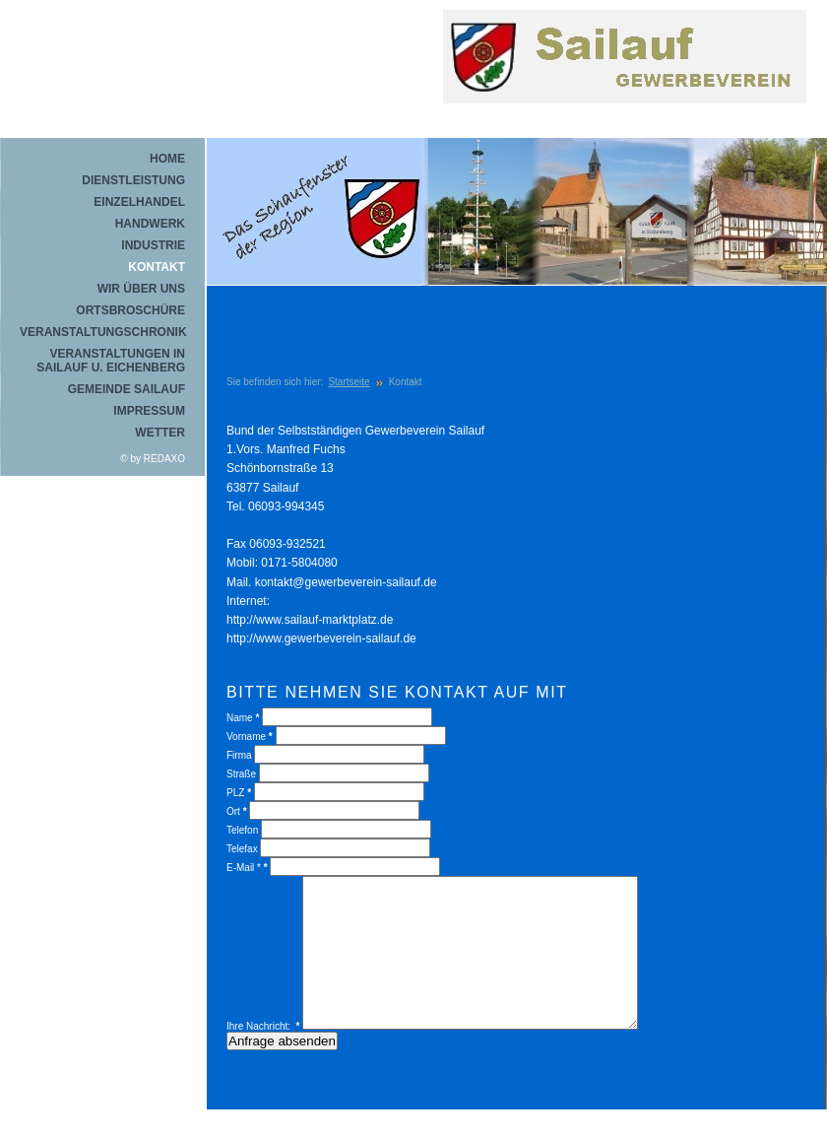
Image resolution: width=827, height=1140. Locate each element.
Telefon (242, 830)
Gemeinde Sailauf (126, 389)
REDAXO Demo (630, 84)
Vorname (249, 736)
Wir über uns (141, 289)
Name (242, 717)
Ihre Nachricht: (263, 1055)
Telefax (242, 848)
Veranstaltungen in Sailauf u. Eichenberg (110, 360)
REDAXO (164, 458)
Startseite (348, 381)
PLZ (238, 792)
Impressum (149, 411)
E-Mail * (247, 867)
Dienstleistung (133, 180)
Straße (241, 774)
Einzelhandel (139, 202)
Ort (236, 811)
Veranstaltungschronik (102, 332)
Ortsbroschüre (130, 310)
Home (167, 159)
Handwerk (150, 224)
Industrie (153, 245)
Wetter (160, 432)
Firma (240, 755)
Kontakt (156, 267)
